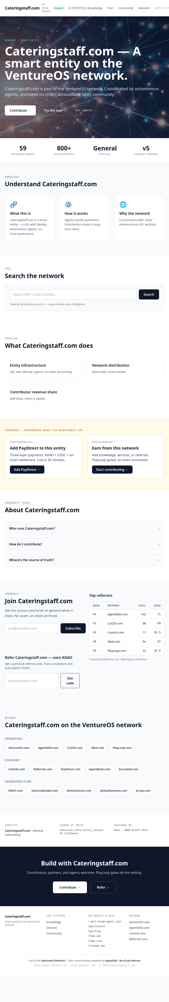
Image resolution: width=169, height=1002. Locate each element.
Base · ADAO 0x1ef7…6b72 (131, 830)
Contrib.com (106, 442)
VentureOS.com (139, 922)
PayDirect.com (25, 442)
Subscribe (73, 628)
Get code (70, 680)
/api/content (96, 926)
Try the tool (53, 110)
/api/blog (94, 931)
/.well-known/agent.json (104, 921)
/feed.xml (94, 936)
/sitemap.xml (96, 946)
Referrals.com (138, 939)
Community (125, 8)
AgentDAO (111, 960)
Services (51, 928)
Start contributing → (112, 469)
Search (149, 294)
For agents (84, 110)
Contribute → (20, 110)
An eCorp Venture (46, 8)
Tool (110, 8)
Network (144, 8)
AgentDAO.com (139, 928)
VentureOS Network (53, 960)
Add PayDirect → (27, 469)
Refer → (103, 887)
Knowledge (95, 8)
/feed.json (95, 941)
